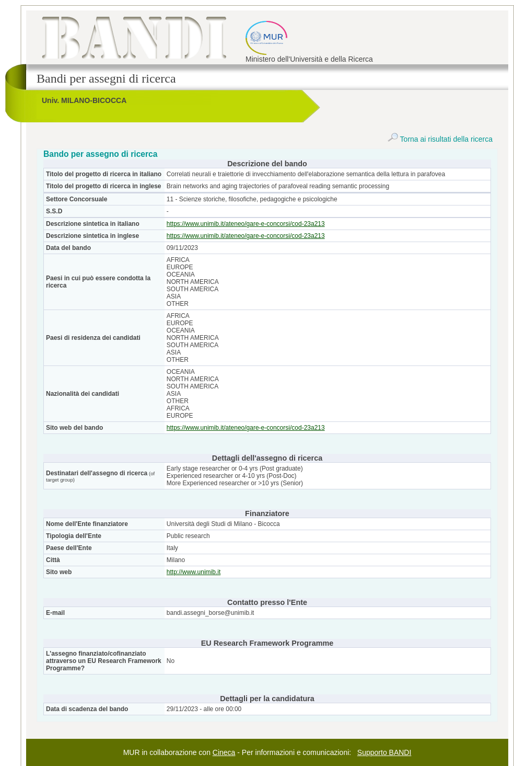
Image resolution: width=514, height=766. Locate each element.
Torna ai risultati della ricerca (440, 139)
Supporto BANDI (384, 752)
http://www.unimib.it (193, 572)
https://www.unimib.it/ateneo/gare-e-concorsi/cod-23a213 (246, 223)
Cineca (224, 752)
